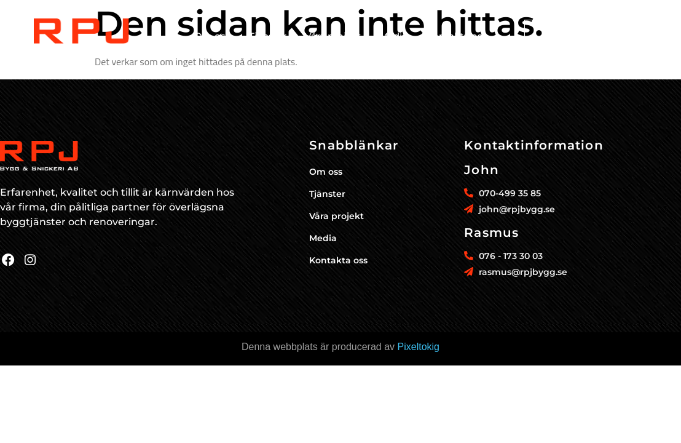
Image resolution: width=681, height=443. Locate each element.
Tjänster (267, 36)
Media (393, 36)
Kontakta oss (456, 36)
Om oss (212, 36)
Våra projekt (333, 36)
